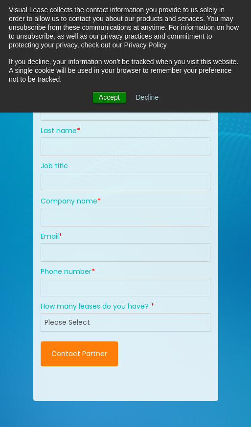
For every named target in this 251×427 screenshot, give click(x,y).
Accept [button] (109, 97)
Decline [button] (147, 97)
